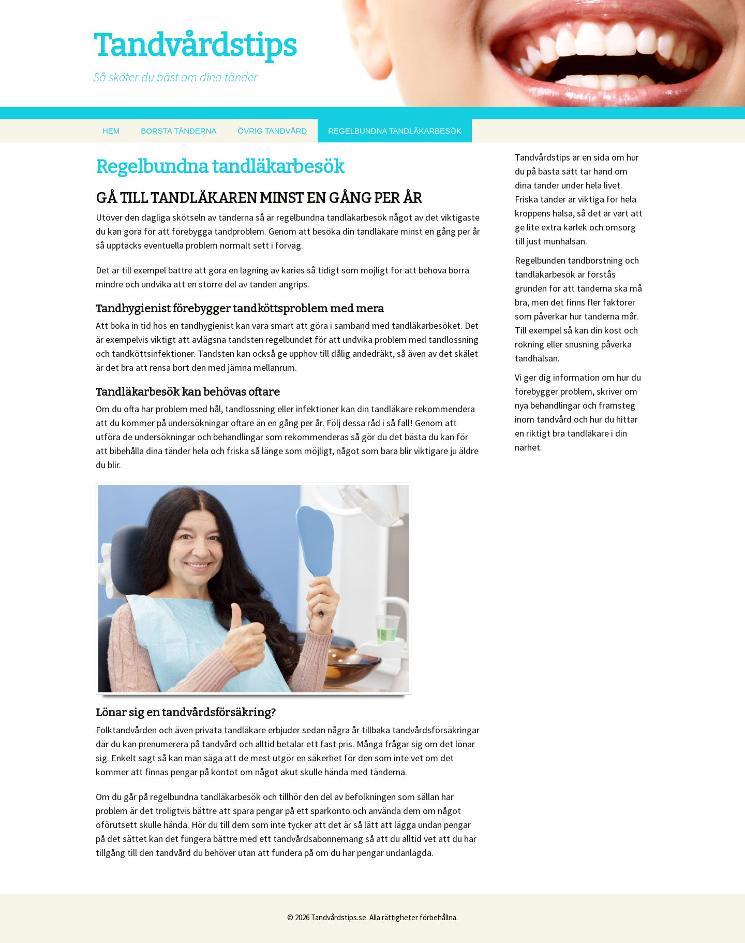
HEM (111, 130)
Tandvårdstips (195, 45)
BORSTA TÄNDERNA (178, 130)
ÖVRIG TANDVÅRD (272, 130)
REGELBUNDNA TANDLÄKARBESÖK (394, 130)
